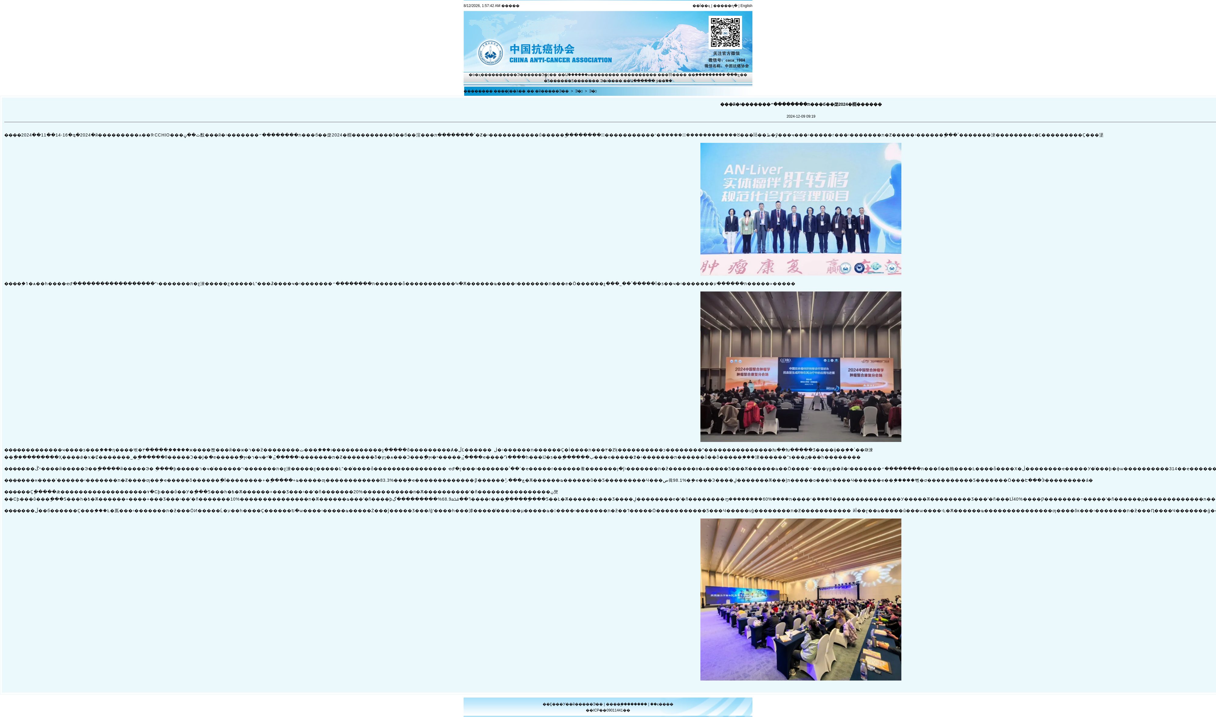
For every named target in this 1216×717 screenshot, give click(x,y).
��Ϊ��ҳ (701, 6)
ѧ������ (600, 75)
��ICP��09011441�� (608, 710)
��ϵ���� (661, 704)
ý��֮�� (664, 81)
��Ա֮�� (566, 75)
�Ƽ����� (580, 81)
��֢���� (698, 75)
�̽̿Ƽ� (548, 81)
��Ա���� (635, 81)
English (746, 6)
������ (637, 704)
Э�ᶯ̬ (546, 75)
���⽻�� (668, 75)
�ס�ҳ (475, 75)
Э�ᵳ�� (607, 81)
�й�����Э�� (552, 91)
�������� (634, 75)
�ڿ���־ (731, 75)
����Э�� (515, 75)
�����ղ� (725, 6)
